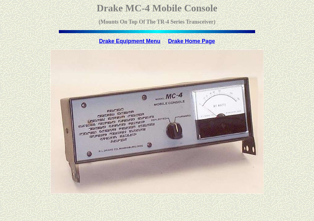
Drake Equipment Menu (129, 41)
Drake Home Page (191, 41)
